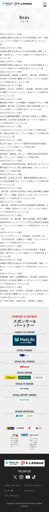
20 (29, 301)
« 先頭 (11, 301)
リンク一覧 (8, 491)
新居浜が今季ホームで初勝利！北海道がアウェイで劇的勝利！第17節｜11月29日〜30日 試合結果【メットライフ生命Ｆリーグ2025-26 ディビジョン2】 (24, 106)
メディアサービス (11, 496)
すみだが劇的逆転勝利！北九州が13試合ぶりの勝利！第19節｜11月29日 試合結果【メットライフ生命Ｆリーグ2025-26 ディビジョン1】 (24, 119)
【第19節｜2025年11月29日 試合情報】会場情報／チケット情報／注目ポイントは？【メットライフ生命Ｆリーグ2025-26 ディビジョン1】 (24, 208)
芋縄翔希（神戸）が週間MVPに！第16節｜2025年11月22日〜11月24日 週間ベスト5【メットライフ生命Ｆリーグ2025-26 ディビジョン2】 (24, 280)
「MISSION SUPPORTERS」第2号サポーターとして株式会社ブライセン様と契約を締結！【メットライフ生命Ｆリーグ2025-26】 (24, 167)
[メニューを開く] (45, 4)
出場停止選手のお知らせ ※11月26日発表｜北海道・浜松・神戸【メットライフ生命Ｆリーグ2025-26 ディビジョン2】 (24, 253)
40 (34, 301)
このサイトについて (12, 485)
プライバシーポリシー (33, 485)
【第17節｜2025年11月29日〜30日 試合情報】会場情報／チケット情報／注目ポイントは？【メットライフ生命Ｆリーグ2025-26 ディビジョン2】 (24, 194)
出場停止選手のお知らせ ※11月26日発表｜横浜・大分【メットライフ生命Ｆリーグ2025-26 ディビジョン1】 (24, 266)
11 (22, 301)
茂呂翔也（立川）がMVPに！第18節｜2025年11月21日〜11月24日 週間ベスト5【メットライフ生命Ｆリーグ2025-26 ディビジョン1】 (24, 294)
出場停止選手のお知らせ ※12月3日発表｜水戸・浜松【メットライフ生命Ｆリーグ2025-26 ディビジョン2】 (24, 41)
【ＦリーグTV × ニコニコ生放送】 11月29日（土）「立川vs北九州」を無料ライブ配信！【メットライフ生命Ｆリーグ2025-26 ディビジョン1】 (24, 239)
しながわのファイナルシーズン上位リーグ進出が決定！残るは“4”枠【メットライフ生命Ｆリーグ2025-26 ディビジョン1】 (24, 133)
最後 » (41, 301)
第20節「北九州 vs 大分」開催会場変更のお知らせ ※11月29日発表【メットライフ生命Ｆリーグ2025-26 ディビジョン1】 (24, 181)
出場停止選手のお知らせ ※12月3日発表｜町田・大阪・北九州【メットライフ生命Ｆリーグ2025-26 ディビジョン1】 (24, 54)
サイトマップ (30, 491)
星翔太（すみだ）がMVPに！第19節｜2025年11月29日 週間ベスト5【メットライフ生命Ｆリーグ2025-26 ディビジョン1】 (24, 92)
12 (25, 301)
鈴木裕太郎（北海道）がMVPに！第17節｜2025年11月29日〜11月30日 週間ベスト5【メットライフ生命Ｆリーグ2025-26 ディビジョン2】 (24, 78)
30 (31, 301)
